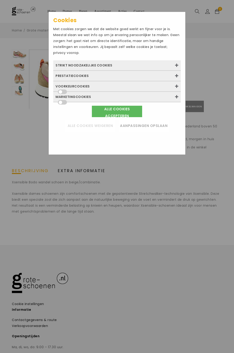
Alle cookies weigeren (90, 125)
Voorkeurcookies (73, 87)
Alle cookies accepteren (117, 112)
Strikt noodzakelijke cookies (84, 65)
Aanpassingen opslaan (144, 125)
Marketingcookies (73, 98)
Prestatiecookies (72, 76)
